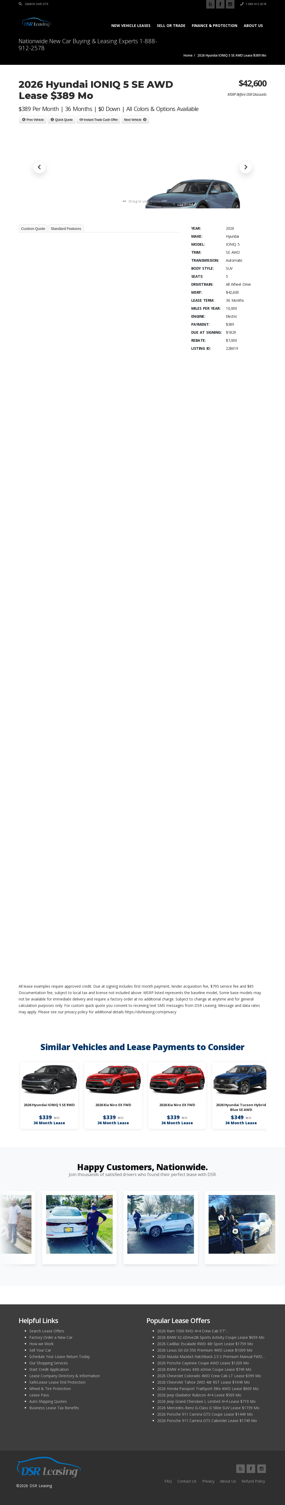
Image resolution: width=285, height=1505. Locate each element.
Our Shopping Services (48, 1362)
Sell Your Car (40, 1350)
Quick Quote (64, 120)
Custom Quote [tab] (33, 229)
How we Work (41, 1343)
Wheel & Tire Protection (50, 1388)
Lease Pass (39, 1394)
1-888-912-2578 (253, 4)
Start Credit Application (49, 1369)
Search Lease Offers (46, 1330)
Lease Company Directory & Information (64, 1375)
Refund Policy (253, 1481)
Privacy (208, 1481)
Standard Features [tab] (66, 229)
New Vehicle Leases (130, 25)
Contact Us (187, 1481)
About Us (253, 25)
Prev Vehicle (35, 120)
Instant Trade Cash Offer (101, 120)
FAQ (168, 1481)
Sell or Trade (171, 25)
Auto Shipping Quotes (48, 1401)
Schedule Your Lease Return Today (59, 1356)
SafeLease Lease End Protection (57, 1382)
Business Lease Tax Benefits (54, 1407)
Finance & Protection (214, 25)
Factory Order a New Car (50, 1337)
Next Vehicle (132, 120)
